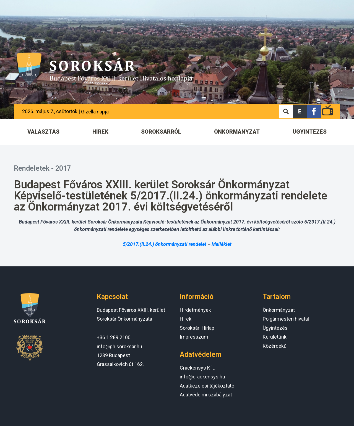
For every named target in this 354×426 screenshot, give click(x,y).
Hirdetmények (195, 310)
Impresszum (194, 337)
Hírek (185, 319)
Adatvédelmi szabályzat (206, 395)
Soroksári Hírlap (197, 328)
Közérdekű (275, 346)
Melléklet (221, 244)
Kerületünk (275, 337)
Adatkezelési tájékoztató (207, 386)
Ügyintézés (275, 328)
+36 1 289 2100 (114, 337)
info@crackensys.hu (202, 377)
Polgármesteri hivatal (286, 319)
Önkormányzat (279, 310)
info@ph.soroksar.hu (119, 346)
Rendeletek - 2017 (42, 168)
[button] (300, 111)
